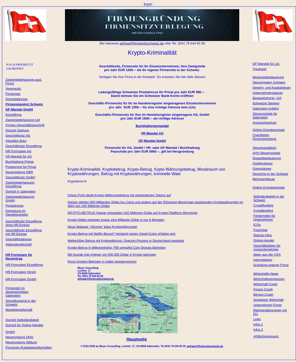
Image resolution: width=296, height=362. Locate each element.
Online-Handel (263, 240)
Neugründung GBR (19, 172)
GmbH (10, 332)
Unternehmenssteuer (267, 93)
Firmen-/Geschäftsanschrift (24, 125)
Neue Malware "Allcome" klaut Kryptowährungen (102, 227)
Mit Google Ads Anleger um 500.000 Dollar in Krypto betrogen (111, 254)
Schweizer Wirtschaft (268, 300)
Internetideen (262, 260)
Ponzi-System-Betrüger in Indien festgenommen (101, 261)
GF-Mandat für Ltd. (266, 64)
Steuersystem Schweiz (268, 82)
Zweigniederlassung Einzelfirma (19, 184)
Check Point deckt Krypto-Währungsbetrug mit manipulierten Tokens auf (119, 195)
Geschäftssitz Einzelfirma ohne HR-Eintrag (23, 223)
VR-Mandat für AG (18, 156)
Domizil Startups (17, 130)
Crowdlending (263, 210)
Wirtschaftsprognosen (269, 279)
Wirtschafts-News (265, 274)
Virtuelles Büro (15, 141)
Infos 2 (258, 329)
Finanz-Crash (263, 289)
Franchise (260, 230)
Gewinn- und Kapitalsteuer (271, 87)
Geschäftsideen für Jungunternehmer (266, 247)
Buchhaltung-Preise (19, 161)
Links (257, 319)
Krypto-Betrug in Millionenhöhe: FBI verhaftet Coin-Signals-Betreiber (116, 247)
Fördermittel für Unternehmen (264, 217)
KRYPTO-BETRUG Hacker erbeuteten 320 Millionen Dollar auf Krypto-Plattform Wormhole (132, 213)
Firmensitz (12, 94)
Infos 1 (258, 324)
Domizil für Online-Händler (24, 325)
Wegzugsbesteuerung (268, 77)
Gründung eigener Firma (271, 265)
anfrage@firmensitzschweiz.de (205, 346)
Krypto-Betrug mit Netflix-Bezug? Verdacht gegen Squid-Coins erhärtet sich (121, 234)
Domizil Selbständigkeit (22, 320)
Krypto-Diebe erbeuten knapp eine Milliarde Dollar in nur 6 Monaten (115, 220)
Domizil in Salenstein (20, 191)
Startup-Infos (262, 235)
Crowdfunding (263, 205)
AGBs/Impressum (266, 336)
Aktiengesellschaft (18, 244)
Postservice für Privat (20, 167)
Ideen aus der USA (267, 254)
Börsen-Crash (263, 294)
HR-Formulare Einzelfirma (24, 265)
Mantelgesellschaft (18, 310)
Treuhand (259, 69)
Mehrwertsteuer (263, 179)
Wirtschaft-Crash (265, 284)
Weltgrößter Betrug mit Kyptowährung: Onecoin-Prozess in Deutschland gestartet (125, 240)
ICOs (257, 225)
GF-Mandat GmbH (152, 141)
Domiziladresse (16, 99)
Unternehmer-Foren (267, 305)
